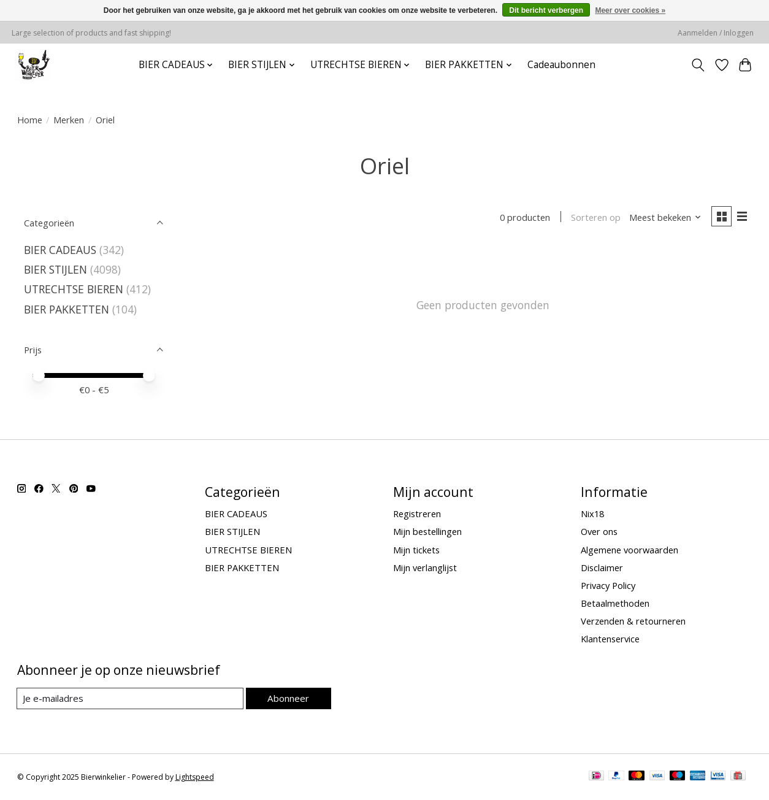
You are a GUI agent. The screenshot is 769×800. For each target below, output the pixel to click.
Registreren (417, 513)
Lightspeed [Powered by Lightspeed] (194, 777)
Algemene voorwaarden (629, 550)
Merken (68, 119)
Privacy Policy (608, 585)
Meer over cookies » (630, 10)
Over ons (599, 531)
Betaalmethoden (615, 603)
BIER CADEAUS (60, 249)
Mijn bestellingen (427, 531)
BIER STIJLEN (55, 269)
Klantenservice (610, 639)
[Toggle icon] (697, 65)
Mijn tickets (416, 550)
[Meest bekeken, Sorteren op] (663, 218)
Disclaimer (602, 567)
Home (29, 119)
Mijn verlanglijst (425, 567)
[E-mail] (130, 699)
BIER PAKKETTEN (66, 309)
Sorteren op (594, 218)
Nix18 (592, 513)
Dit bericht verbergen (546, 10)
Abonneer (288, 698)
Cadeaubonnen (561, 64)
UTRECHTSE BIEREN (73, 289)
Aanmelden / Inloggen (716, 33)
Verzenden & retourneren (633, 621)
